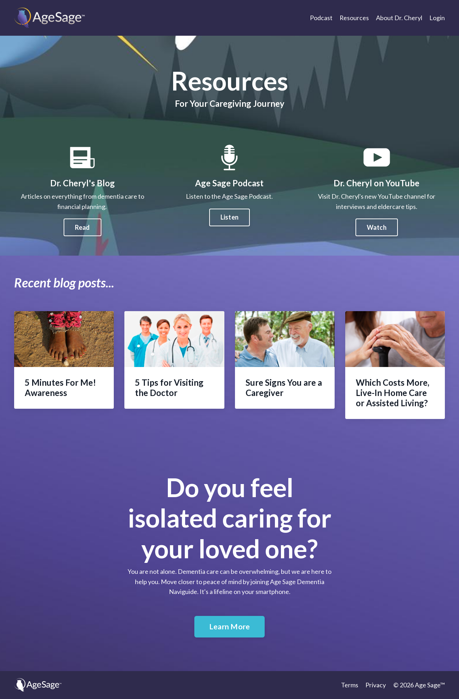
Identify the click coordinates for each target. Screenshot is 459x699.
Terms (350, 685)
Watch (410, 227)
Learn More (229, 626)
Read (48, 227)
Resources (354, 18)
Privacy (376, 685)
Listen (229, 251)
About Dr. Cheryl (399, 18)
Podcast (321, 18)
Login (437, 18)
